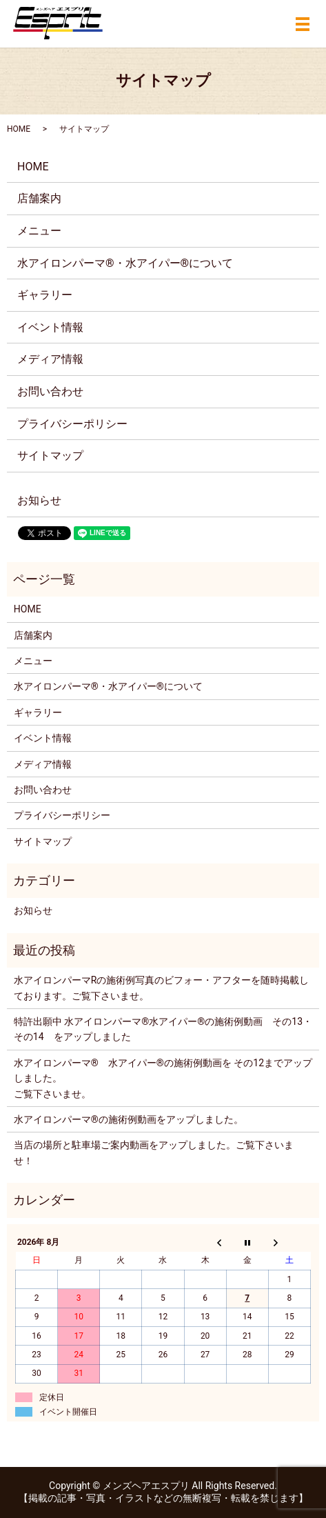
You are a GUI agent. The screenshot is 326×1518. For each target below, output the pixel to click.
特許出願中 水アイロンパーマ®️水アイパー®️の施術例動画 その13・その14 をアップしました (163, 1029)
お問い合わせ (50, 391)
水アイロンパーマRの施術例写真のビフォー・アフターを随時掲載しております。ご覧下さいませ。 (161, 988)
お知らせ (39, 500)
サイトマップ (50, 455)
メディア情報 (50, 359)
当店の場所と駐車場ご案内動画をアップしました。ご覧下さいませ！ (154, 1152)
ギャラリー (44, 294)
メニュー (39, 230)
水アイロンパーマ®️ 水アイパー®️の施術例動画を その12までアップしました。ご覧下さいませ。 (163, 1078)
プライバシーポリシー (72, 423)
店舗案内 (39, 198)
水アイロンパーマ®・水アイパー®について (125, 263)
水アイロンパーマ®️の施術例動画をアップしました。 (128, 1119)
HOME (18, 129)
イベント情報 (50, 327)
